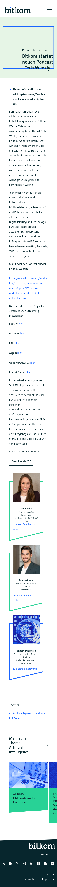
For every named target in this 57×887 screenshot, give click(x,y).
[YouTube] (11, 865)
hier (21, 323)
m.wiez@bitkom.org (26, 524)
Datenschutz (30, 879)
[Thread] (18, 865)
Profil (15, 529)
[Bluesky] (32, 865)
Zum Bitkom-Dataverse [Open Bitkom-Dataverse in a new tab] (25, 668)
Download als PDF (21, 461)
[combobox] (47, 874)
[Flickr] (53, 865)
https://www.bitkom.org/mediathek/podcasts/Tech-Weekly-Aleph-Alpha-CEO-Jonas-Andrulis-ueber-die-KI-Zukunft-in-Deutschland (28, 288)
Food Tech (39, 713)
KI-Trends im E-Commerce (24, 800)
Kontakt (43, 854)
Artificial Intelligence (20, 713)
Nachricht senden (22, 595)
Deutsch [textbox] (45, 874)
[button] (45, 745)
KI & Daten (14, 718)
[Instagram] (25, 865)
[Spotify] (46, 865)
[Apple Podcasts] (39, 865)
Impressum (48, 879)
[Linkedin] (4, 865)
